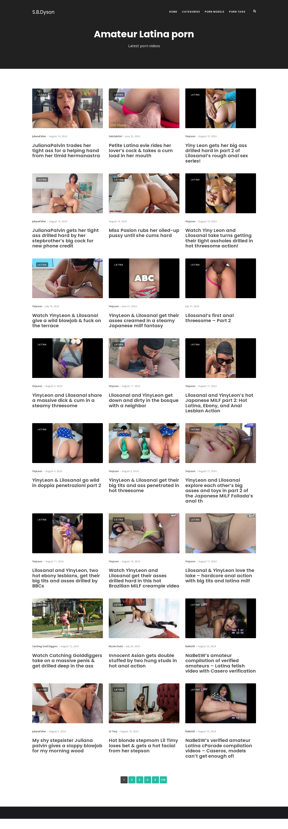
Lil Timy (113, 742)
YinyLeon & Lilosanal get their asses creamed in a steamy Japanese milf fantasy (144, 320)
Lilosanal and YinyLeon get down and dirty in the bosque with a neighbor (144, 400)
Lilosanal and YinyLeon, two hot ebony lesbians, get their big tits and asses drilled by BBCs (66, 578)
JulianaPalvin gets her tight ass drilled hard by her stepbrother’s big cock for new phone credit (65, 238)
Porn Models (214, 11)
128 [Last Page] (163, 790)
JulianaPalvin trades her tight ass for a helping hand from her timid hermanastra (66, 150)
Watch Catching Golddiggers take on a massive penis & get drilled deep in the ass (64, 668)
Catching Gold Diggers (45, 651)
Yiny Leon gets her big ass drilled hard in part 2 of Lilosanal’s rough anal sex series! (216, 153)
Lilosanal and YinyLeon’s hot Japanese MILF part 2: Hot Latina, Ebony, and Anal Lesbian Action (219, 403)
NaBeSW (190, 651)
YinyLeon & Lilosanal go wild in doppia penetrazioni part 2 (67, 482)
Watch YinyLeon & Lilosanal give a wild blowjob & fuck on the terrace (67, 320)
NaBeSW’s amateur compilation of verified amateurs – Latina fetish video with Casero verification (215, 671)
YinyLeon (190, 136)
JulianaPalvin (39, 136)
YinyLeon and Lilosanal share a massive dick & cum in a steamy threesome (67, 400)
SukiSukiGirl (115, 136)
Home (173, 11)
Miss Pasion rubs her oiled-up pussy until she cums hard (141, 235)
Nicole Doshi (116, 651)
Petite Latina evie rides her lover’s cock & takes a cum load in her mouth (141, 150)
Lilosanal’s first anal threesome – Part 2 (209, 318)
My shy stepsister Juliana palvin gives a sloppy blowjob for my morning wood (62, 758)
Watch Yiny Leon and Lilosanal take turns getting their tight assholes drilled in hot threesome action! (219, 238)
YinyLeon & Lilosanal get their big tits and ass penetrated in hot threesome (144, 485)
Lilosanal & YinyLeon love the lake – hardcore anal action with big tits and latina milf (219, 575)
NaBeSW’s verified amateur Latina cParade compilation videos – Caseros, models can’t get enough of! (219, 758)
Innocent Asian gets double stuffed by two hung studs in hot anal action (143, 665)
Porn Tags (237, 11)
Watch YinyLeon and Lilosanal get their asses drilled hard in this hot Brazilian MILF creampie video (138, 580)
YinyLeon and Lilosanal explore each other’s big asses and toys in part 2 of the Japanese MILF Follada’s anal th (219, 490)
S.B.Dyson (43, 12)
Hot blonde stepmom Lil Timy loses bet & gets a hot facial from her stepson (144, 755)
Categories (191, 11)
